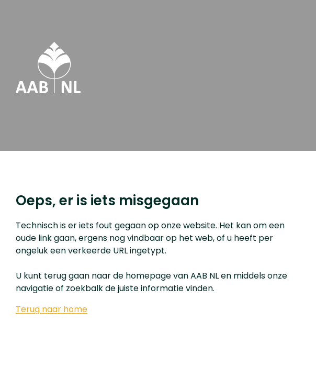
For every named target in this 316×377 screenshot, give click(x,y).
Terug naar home (51, 309)
